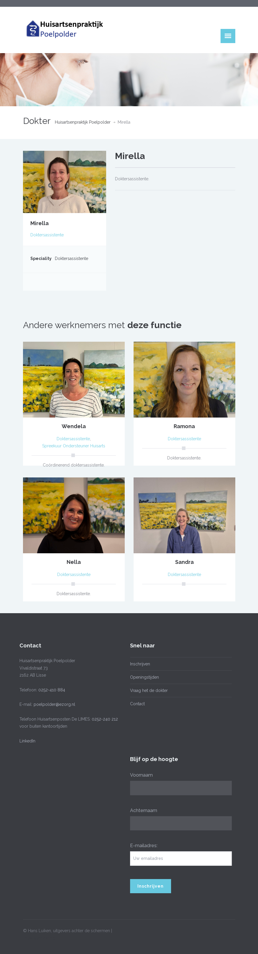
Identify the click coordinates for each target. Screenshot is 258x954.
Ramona (184, 426)
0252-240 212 (103, 719)
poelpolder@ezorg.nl (52, 704)
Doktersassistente (47, 235)
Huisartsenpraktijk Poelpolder (83, 122)
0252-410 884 (49, 690)
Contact (135, 703)
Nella (74, 562)
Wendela (74, 426)
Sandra (184, 562)
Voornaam (139, 775)
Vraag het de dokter (147, 690)
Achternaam (141, 810)
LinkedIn (25, 741)
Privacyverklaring (39, 936)
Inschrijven (138, 664)
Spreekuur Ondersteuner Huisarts (73, 446)
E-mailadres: (141, 845)
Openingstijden (142, 677)
